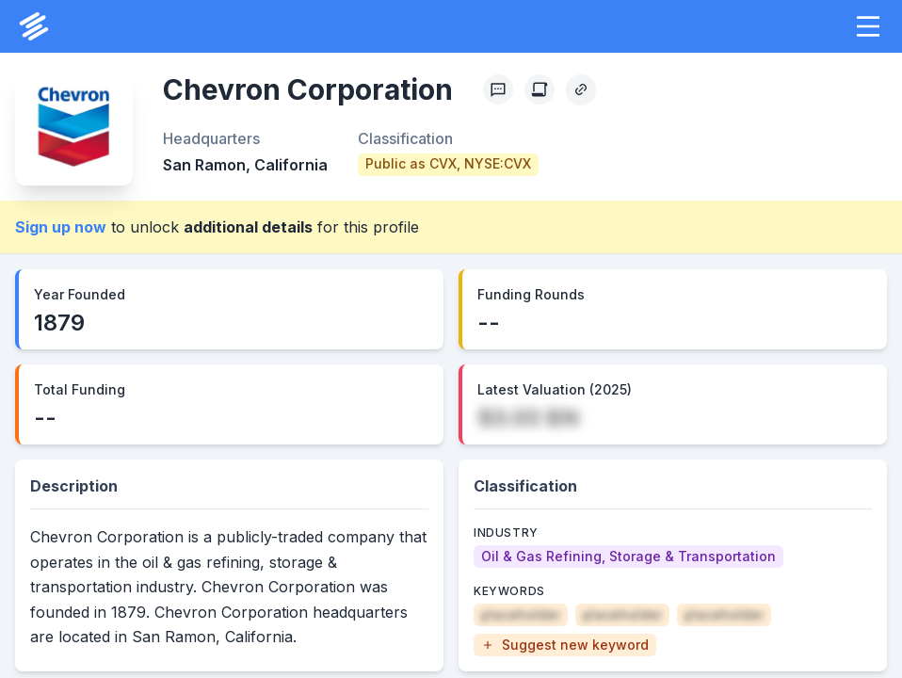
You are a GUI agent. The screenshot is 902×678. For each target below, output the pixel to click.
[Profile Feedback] (498, 89)
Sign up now (60, 227)
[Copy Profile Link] (581, 89)
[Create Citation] (539, 89)
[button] (868, 26)
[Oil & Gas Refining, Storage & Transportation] (628, 556)
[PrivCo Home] (34, 26)
